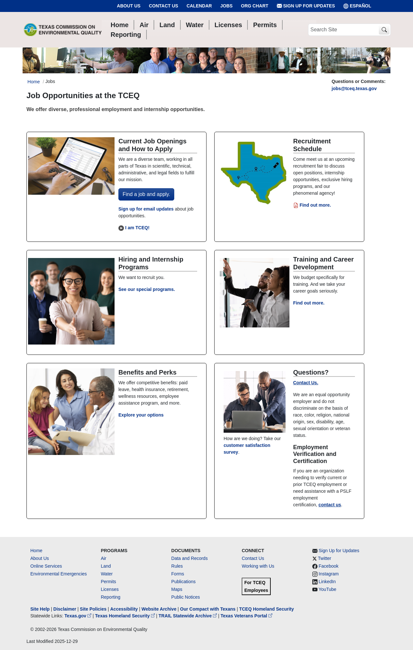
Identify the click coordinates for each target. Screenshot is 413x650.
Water (107, 573)
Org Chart (254, 5)
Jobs (226, 5)
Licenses (109, 589)
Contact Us (163, 5)
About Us (128, 5)
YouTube (327, 589)
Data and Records (189, 558)
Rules (177, 566)
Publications (183, 581)
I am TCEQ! (137, 227)
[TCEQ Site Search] (384, 30)
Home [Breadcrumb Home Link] (33, 81)
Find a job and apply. (146, 194)
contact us (329, 504)
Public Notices (185, 597)
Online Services (46, 566)
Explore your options (141, 415)
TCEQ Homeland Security (266, 609)
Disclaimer (64, 609)
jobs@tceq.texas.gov (354, 88)
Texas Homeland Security (125, 615)
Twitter (324, 558)
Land (106, 566)
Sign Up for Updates (306, 6)
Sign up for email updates (146, 209)
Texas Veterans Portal (246, 615)
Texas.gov (79, 615)
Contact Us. (305, 382)
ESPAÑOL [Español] (357, 6)
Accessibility (124, 609)
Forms (177, 573)
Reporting (110, 597)
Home (36, 550)
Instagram (329, 573)
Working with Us (258, 566)
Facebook (328, 566)
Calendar (199, 5)
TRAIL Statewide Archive (188, 615)
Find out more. (312, 205)
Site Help (40, 609)
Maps (176, 589)
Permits (108, 581)
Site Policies (93, 609)
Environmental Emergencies (58, 573)
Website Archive (159, 609)
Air (103, 558)
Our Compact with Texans (208, 609)
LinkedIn (327, 581)
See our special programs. (146, 289)
